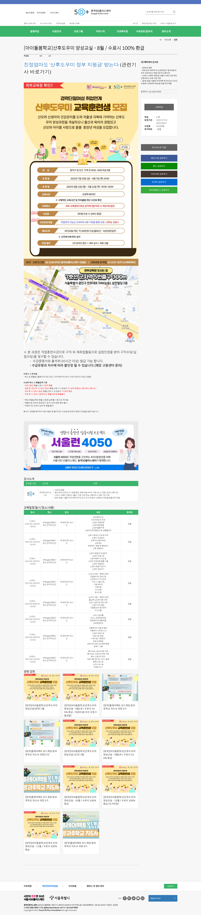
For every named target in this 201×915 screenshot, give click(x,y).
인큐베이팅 (122, 31)
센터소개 (166, 31)
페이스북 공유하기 (159, 158)
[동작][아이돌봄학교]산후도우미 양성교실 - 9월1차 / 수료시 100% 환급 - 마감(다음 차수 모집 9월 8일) (80, 710)
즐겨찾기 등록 (74, 23)
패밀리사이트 (162, 899)
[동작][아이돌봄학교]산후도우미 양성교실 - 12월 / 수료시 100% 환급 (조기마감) (119, 800)
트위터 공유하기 (159, 182)
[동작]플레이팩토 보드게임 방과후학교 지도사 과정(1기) (41, 752)
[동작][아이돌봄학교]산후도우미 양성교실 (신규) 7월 (80, 752)
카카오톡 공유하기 (159, 174)
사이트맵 (72, 886)
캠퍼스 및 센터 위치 (95, 886)
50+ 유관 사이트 (46, 23)
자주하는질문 (60, 23)
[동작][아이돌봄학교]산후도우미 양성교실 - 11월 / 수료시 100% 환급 (41, 846)
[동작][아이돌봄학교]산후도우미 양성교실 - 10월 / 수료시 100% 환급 (80, 800)
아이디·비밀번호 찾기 (168, 23)
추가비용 (150, 129)
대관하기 (170, 886)
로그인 (135, 23)
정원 (150, 117)
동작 (41, 56)
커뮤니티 (100, 31)
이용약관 (28, 886)
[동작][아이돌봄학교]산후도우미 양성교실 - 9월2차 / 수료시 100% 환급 (119, 754)
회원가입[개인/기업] (149, 23)
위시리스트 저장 (159, 147)
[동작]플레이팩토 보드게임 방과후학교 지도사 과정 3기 (41, 798)
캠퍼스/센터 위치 (30, 23)
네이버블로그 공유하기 (159, 190)
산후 (49, 56)
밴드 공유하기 (159, 166)
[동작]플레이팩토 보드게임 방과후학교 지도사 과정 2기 (119, 707)
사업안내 (56, 31)
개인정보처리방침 (50, 886)
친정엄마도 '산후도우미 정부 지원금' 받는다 (71, 64)
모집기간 (150, 120)
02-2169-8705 (155, 91)
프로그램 (78, 31)
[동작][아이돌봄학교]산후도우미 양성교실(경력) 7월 (41, 707)
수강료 (150, 126)
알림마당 (34, 31)
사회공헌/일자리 (144, 31)
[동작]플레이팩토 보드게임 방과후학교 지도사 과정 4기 (80, 844)
